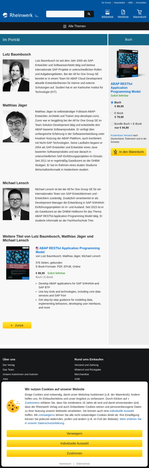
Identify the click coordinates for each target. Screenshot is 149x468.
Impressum (65, 463)
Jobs (5, 378)
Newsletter (119, 2)
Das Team (8, 369)
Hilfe (130, 2)
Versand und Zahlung (86, 364)
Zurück (19, 325)
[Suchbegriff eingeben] (65, 14)
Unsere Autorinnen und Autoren (20, 374)
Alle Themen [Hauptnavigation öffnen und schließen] (77, 26)
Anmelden (141, 2)
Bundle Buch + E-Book (126, 125)
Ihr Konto (106, 2)
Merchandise (81, 374)
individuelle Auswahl (122, 410)
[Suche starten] (89, 14)
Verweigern (47, 415)
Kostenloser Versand (121, 135)
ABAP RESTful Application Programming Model (126, 87)
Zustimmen (31, 402)
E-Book (117, 115)
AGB (77, 378)
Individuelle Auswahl (75, 443)
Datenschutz (83, 463)
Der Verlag (9, 364)
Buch (117, 104)
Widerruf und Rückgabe (87, 369)
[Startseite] (20, 16)
